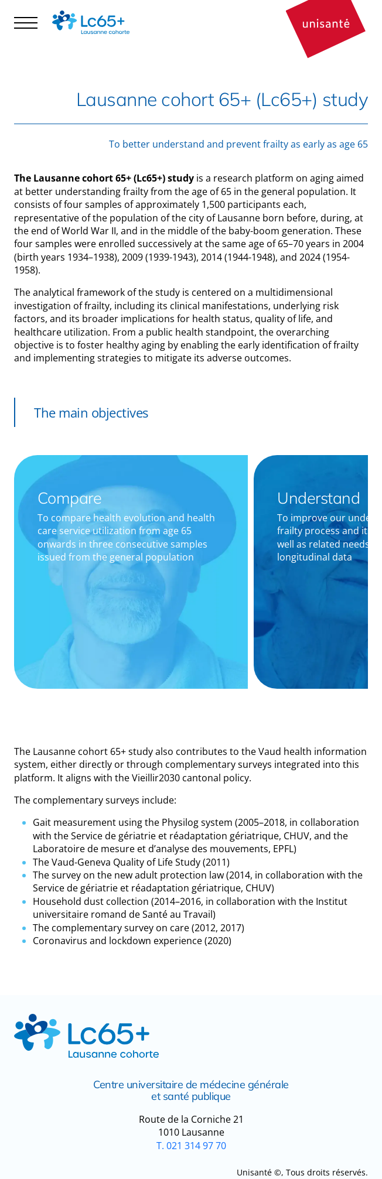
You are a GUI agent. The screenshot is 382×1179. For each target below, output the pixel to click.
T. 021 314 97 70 (191, 1145)
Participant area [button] (55, 33)
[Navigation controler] (25, 22)
